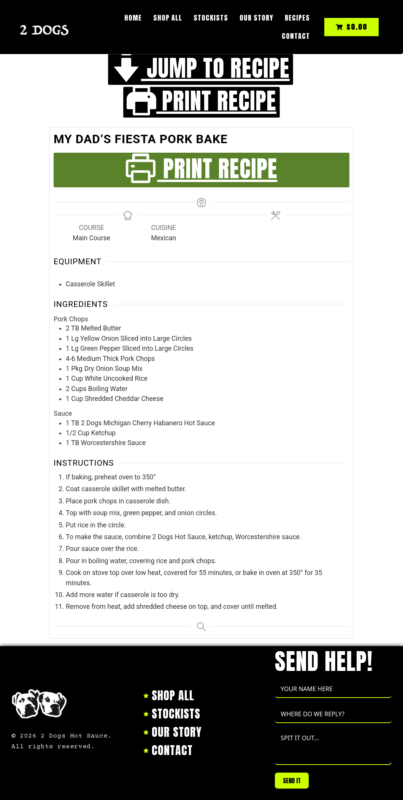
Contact (296, 36)
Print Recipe (201, 102)
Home (133, 18)
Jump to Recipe (200, 69)
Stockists (211, 18)
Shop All (167, 18)
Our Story (256, 18)
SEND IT (292, 780)
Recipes (297, 18)
